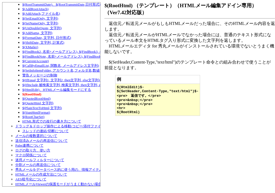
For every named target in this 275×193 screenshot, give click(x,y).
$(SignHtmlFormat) (36, 112)
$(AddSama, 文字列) (37, 33)
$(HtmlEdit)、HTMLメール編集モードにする (56, 90)
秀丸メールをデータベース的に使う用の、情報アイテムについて (66, 170)
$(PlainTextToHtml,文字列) (42, 108)
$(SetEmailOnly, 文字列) (40, 18)
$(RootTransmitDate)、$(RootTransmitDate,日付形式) (61, 4)
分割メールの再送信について (38, 165)
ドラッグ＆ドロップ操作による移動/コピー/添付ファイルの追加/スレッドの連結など (81, 126)
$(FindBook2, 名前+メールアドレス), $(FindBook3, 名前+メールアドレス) (78, 52)
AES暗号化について (30, 179)
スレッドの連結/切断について (45, 131)
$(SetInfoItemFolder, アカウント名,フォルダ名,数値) (61, 70)
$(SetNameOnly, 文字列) (40, 23)
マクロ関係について (31, 155)
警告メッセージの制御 (39, 75)
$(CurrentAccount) (35, 61)
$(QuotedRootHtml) (36, 98)
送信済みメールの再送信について (41, 141)
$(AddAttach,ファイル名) (41, 14)
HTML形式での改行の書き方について (51, 121)
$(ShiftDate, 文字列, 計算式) (43, 42)
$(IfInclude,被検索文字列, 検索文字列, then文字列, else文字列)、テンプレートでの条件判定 (91, 85)
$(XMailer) (30, 47)
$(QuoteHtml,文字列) (37, 103)
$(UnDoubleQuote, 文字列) (42, 28)
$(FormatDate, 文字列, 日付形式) (46, 38)
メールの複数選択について (36, 136)
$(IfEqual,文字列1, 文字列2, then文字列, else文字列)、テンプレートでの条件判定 (83, 80)
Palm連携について (29, 145)
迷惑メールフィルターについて (39, 160)
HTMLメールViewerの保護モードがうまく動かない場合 (58, 184)
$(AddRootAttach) (35, 9)
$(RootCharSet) (33, 117)
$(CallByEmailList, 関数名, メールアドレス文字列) (60, 66)
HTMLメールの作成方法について (41, 174)
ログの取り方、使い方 (32, 150)
